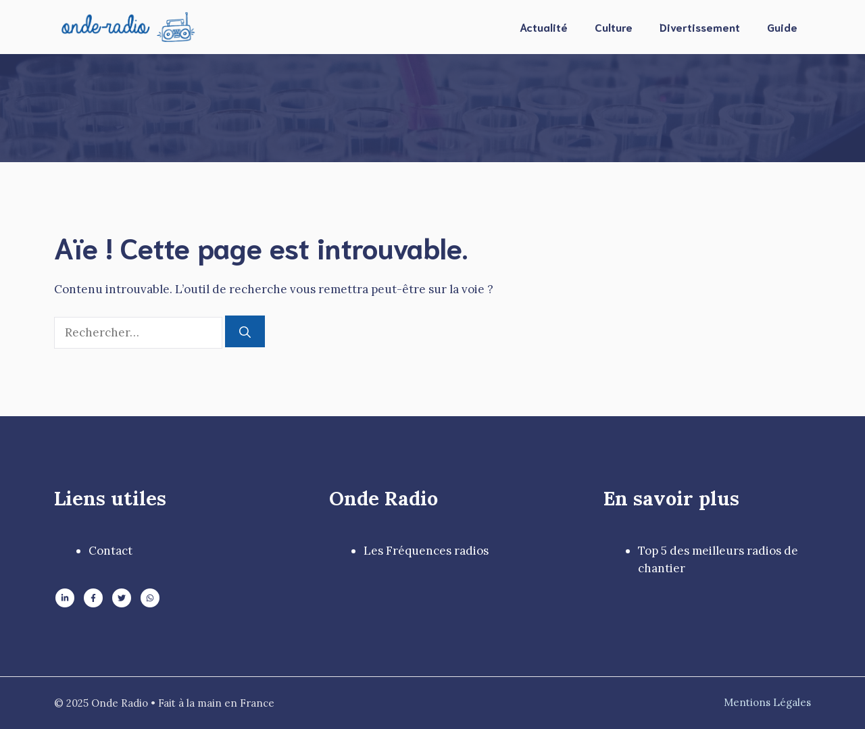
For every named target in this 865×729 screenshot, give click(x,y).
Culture (614, 27)
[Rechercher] (245, 332)
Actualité (544, 27)
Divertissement (700, 27)
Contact (110, 550)
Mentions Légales (767, 702)
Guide (782, 27)
